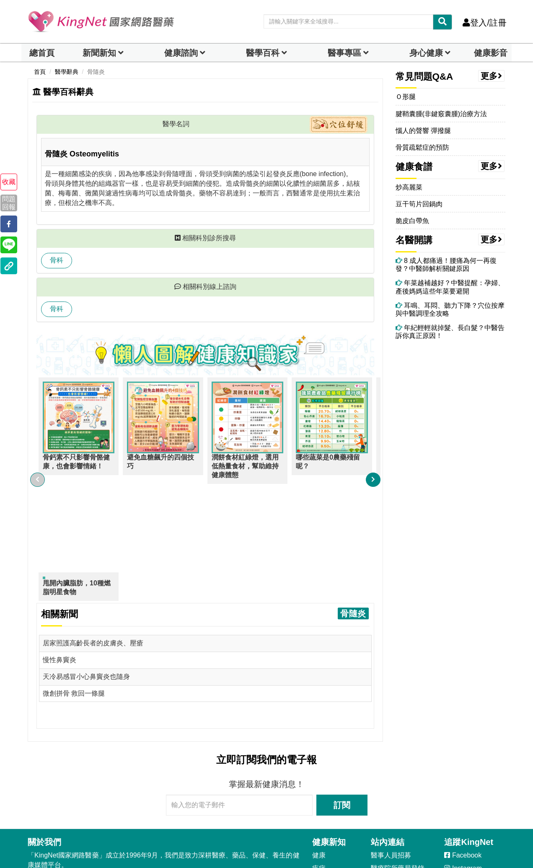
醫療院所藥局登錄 (397, 750)
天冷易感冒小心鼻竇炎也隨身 (86, 559)
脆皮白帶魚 (412, 220)
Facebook (462, 737)
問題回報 (9, 203)
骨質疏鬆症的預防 (422, 147)
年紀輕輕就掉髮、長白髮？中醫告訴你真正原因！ (450, 331)
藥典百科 (384, 776)
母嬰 (319, 828)
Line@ (457, 763)
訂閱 (342, 687)
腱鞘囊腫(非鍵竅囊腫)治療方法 (441, 113)
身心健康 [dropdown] (426, 52)
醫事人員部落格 (394, 763)
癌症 (319, 776)
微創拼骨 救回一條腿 (74, 576)
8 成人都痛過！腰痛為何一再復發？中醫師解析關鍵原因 (446, 264)
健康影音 (490, 52)
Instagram (463, 750)
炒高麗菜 (409, 187)
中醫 (319, 789)
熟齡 (319, 802)
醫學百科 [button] (262, 52)
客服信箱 (45, 798)
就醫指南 (384, 789)
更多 (491, 76)
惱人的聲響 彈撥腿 (423, 130)
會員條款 (83, 766)
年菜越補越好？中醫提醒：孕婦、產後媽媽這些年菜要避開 (450, 286)
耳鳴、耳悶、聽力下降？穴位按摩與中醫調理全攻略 (450, 309)
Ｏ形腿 (406, 96)
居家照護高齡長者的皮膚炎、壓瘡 (93, 526)
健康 (319, 737)
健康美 (322, 763)
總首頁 (41, 52)
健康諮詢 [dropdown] (181, 52)
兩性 (319, 815)
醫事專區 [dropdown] (344, 52)
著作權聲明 (44, 766)
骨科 (56, 260)
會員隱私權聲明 (128, 766)
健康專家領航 (391, 815)
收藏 (9, 181)
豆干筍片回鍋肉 (419, 204)
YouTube (462, 789)
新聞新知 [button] (99, 52)
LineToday (463, 776)
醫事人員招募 (391, 737)
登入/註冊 (485, 22)
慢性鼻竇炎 (59, 542)
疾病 (319, 750)
